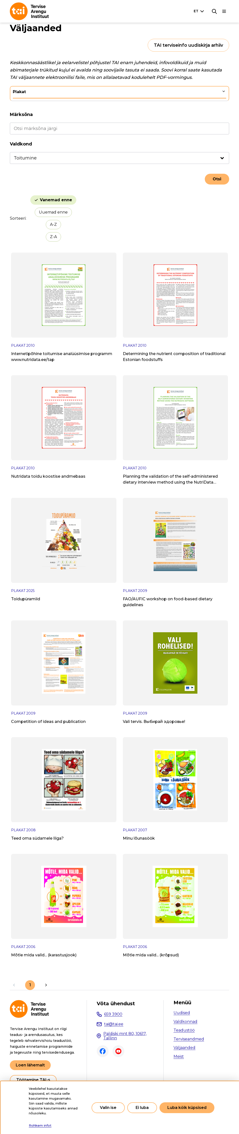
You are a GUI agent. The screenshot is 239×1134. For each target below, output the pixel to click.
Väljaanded (184, 1047)
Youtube (118, 1051)
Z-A (53, 236)
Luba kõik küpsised (187, 1107)
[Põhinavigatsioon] (224, 11)
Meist (179, 1056)
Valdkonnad (185, 1021)
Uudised (182, 1012)
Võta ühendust (116, 1003)
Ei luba (142, 1107)
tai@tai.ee (113, 1024)
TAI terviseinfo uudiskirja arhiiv (188, 45)
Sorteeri (18, 218)
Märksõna (21, 114)
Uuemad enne (53, 212)
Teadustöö (184, 1030)
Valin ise (108, 1107)
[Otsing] (214, 11)
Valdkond (21, 144)
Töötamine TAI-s (33, 1079)
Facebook (103, 1051)
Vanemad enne (56, 200)
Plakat (19, 91)
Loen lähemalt (30, 1065)
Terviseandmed (189, 1039)
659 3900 (113, 1014)
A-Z (53, 224)
